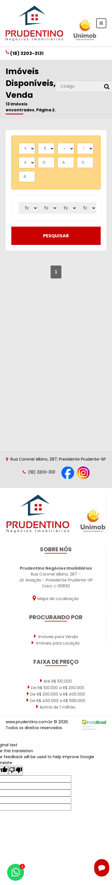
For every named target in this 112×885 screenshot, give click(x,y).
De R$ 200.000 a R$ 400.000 (56, 694)
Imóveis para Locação (56, 643)
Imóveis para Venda (56, 636)
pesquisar (56, 236)
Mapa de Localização (56, 598)
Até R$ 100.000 (56, 681)
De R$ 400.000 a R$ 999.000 (56, 700)
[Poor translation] (15, 770)
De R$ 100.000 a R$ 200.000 (56, 687)
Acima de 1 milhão (56, 707)
